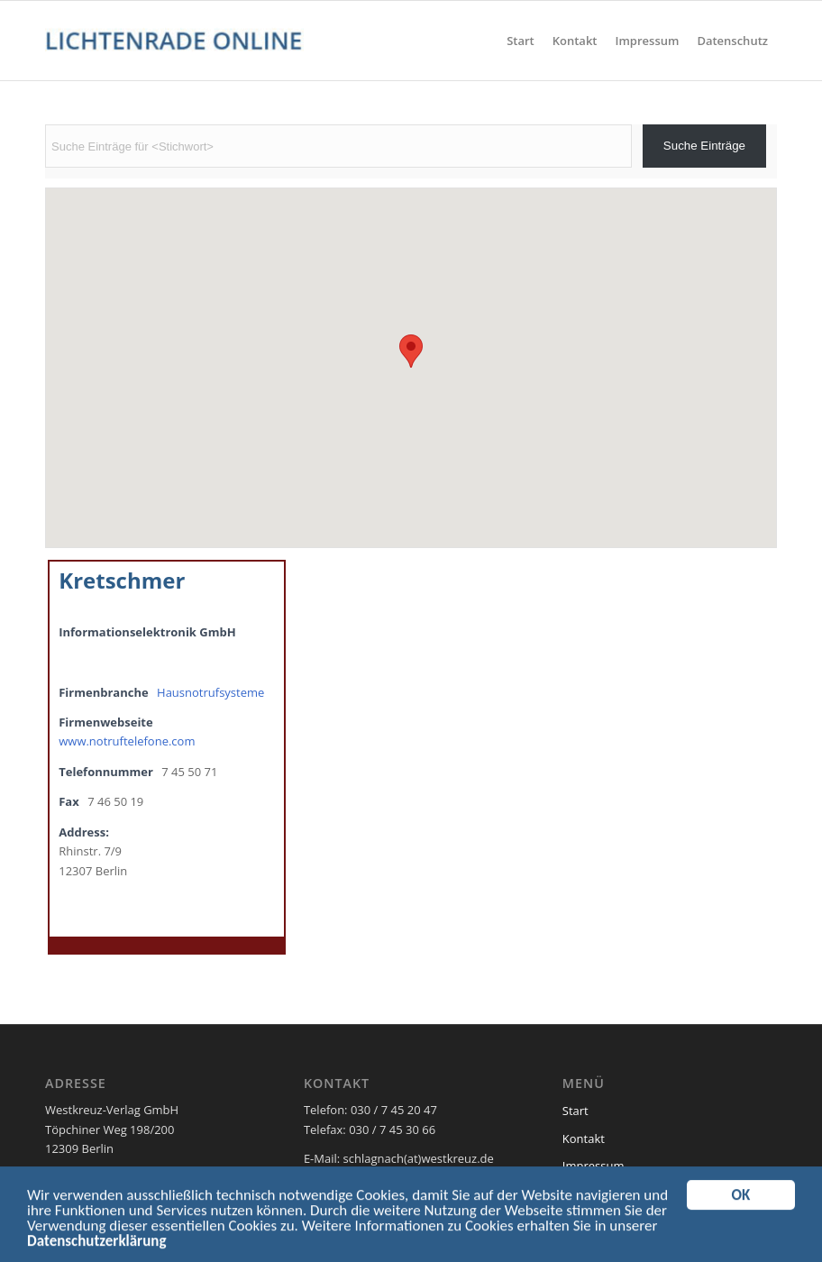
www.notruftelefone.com (127, 741)
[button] (411, 351)
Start (575, 1110)
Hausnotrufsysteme (210, 692)
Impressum (593, 1165)
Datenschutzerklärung (96, 1245)
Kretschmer (122, 580)
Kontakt (583, 1138)
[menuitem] (520, 40)
